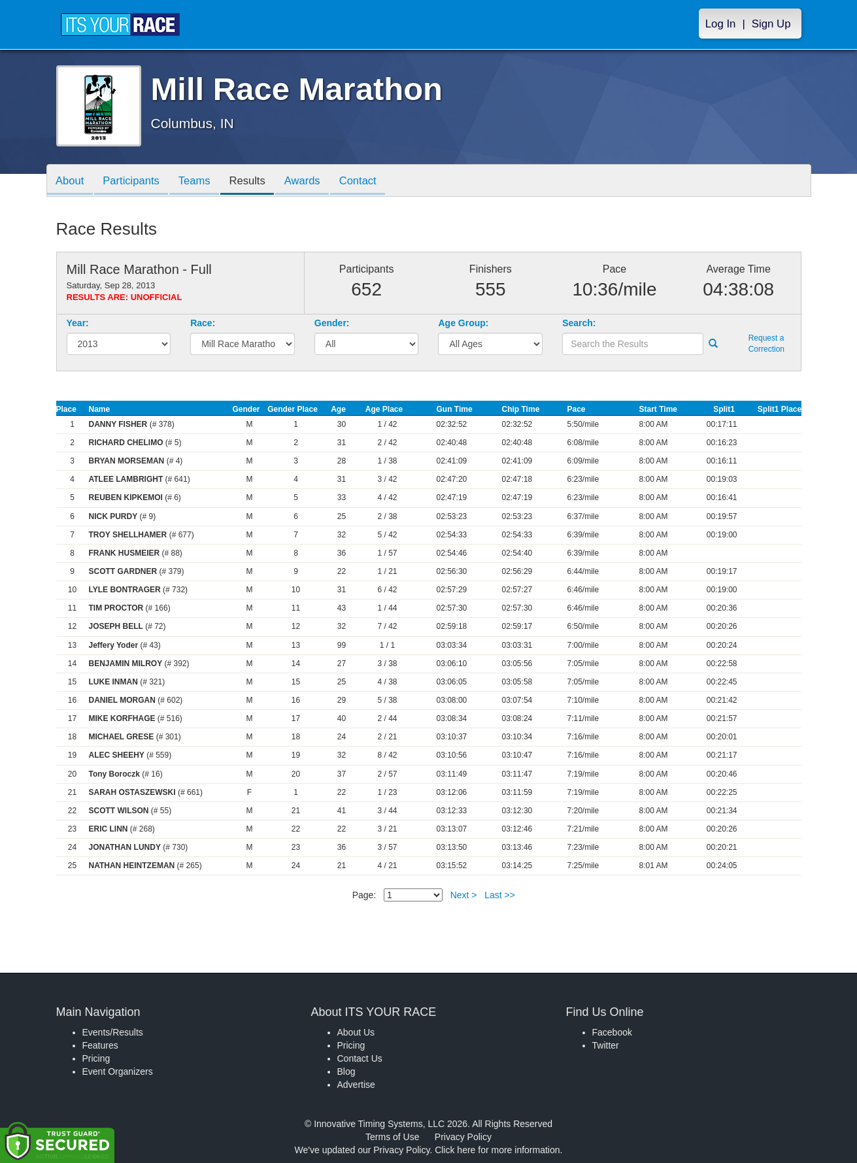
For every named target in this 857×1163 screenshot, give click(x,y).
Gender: (332, 323)
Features (100, 1045)
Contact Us (359, 1058)
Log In (720, 24)
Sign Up (771, 24)
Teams (200, 181)
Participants (134, 181)
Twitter (605, 1045)
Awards (313, 181)
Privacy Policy (463, 1137)
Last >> (499, 895)
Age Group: (463, 323)
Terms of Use (392, 1137)
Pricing (96, 1058)
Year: (78, 323)
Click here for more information (497, 1150)
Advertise (356, 1084)
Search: (579, 323)
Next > (463, 895)
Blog (346, 1071)
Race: (202, 323)
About (71, 181)
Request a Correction (766, 343)
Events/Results (112, 1032)
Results (255, 181)
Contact (371, 181)
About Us (356, 1032)
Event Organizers (117, 1071)
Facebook (612, 1032)
